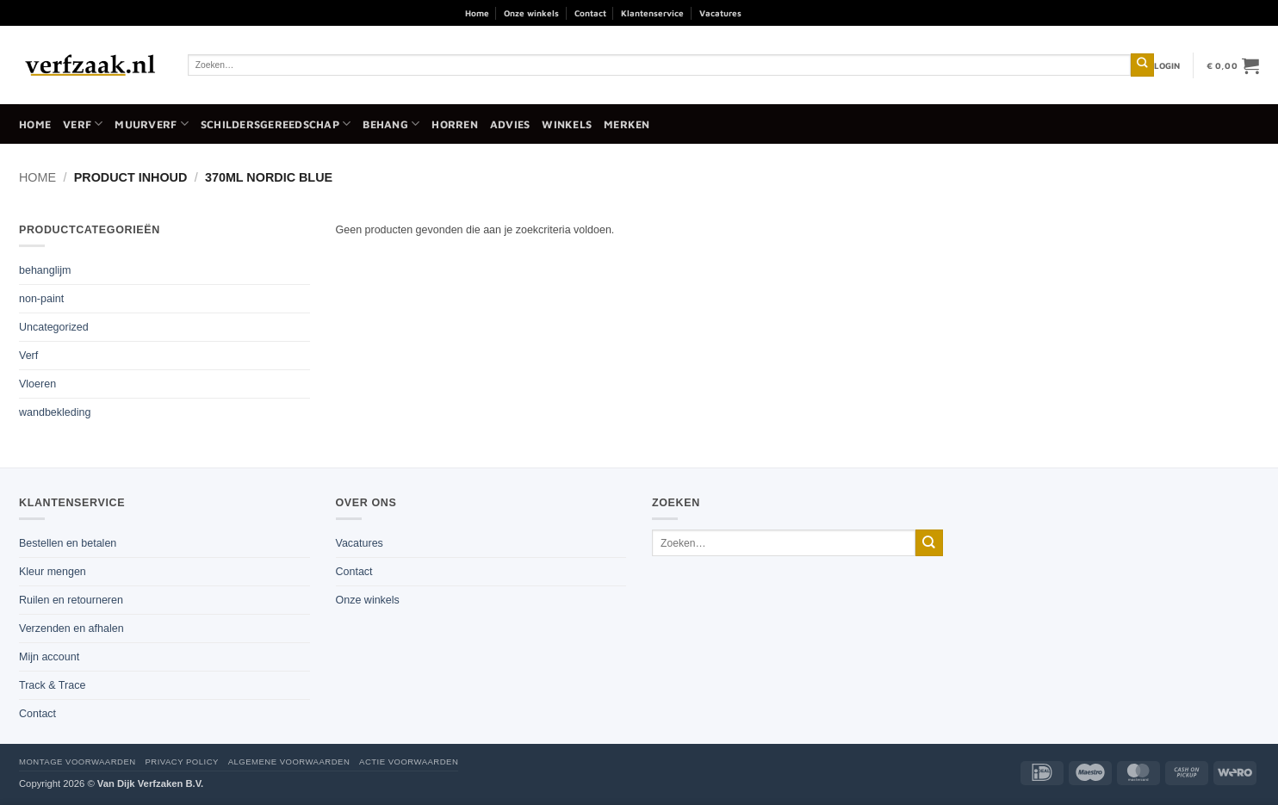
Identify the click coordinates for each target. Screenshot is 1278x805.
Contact (590, 13)
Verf (82, 123)
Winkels (567, 124)
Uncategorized (54, 327)
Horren (454, 124)
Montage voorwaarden (77, 761)
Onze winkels (531, 13)
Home (477, 13)
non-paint (41, 299)
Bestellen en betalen (67, 543)
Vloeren (37, 384)
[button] (1167, 65)
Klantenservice (652, 13)
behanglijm (45, 270)
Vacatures (720, 13)
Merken (627, 124)
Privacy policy (181, 761)
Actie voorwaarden (408, 761)
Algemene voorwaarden (289, 761)
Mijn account (49, 657)
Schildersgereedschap (276, 123)
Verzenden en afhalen (71, 628)
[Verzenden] (1142, 65)
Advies (510, 124)
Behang (391, 123)
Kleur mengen (52, 572)
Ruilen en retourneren (71, 600)
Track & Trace (52, 685)
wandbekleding (54, 412)
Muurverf (151, 123)
